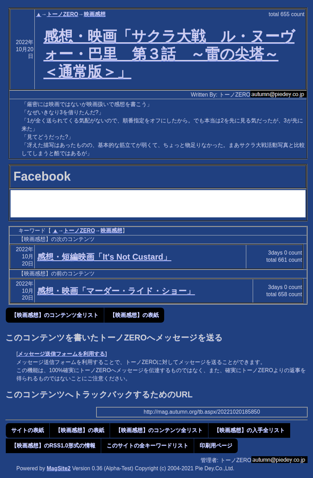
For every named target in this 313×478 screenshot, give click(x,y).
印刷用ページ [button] (216, 445)
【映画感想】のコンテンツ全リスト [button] (54, 315)
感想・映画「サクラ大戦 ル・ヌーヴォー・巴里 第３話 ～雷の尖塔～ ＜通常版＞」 (169, 54)
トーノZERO (62, 14)
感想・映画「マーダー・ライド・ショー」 (116, 290)
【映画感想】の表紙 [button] (134, 315)
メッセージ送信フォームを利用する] (62, 354)
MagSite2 (59, 468)
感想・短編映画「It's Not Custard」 (104, 256)
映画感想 (95, 14)
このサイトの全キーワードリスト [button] (147, 445)
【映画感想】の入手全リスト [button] (249, 430)
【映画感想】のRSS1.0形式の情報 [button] (53, 445)
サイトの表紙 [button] (27, 430)
